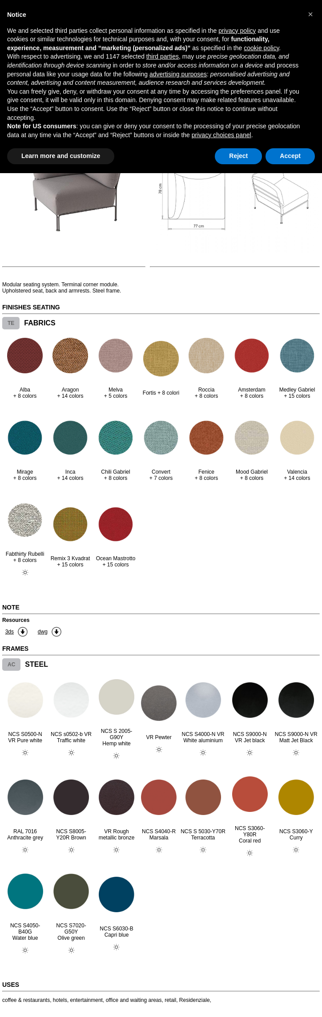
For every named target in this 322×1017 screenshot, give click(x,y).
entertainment (86, 1000)
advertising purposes (178, 74)
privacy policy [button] (237, 30)
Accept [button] (290, 155)
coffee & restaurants (26, 1000)
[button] (310, 14)
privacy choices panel (221, 135)
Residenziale (194, 1000)
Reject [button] (238, 155)
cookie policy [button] (261, 47)
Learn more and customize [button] (60, 155)
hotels (60, 1000)
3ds (9, 632)
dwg (43, 632)
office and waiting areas (134, 1000)
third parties (162, 56)
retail (170, 1000)
